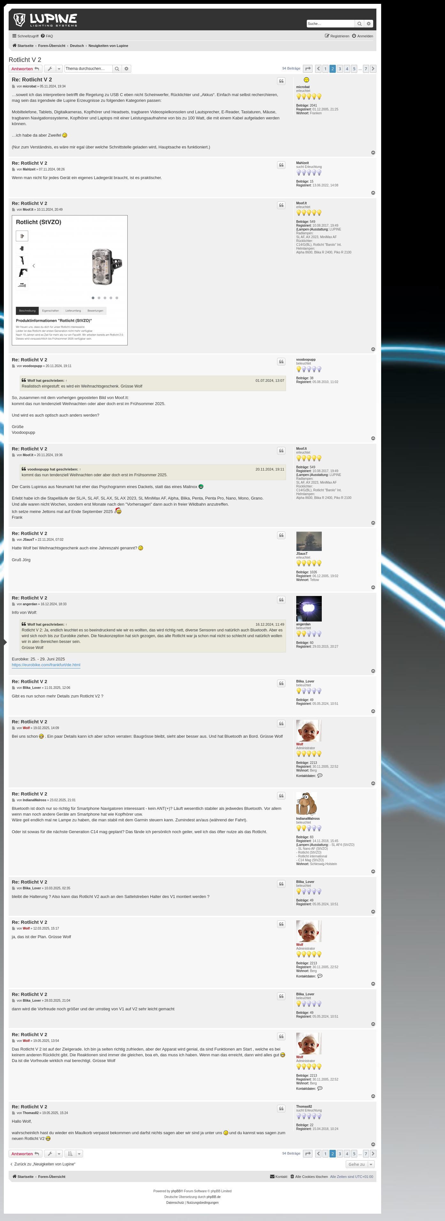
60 (311, 642)
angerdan (303, 624)
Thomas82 (304, 1106)
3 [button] (340, 69)
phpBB (176, 1191)
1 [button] (325, 69)
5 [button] (354, 69)
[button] (308, 68)
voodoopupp (306, 359)
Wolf (31, 380)
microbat (303, 87)
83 (311, 837)
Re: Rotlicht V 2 (32, 80)
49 (311, 700)
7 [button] (366, 69)
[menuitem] (46, 36)
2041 (313, 105)
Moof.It (301, 203)
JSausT (302, 553)
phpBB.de (214, 1197)
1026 (313, 572)
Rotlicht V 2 (25, 59)
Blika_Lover (305, 681)
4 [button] (347, 69)
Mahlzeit (302, 163)
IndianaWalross (308, 818)
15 (311, 181)
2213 (313, 763)
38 (311, 378)
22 (311, 1125)
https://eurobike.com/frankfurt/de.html (46, 664)
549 (312, 221)
